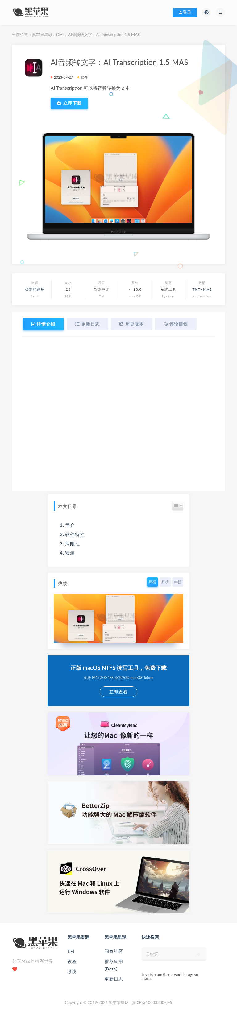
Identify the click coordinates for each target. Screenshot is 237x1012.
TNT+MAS (202, 289)
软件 (60, 34)
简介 (70, 524)
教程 (72, 961)
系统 (72, 971)
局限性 (72, 543)
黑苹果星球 (42, 34)
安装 (70, 552)
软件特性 (75, 534)
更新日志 (114, 978)
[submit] (198, 954)
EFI (71, 950)
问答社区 (114, 950)
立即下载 (69, 103)
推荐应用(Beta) (114, 964)
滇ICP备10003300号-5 (151, 1002)
